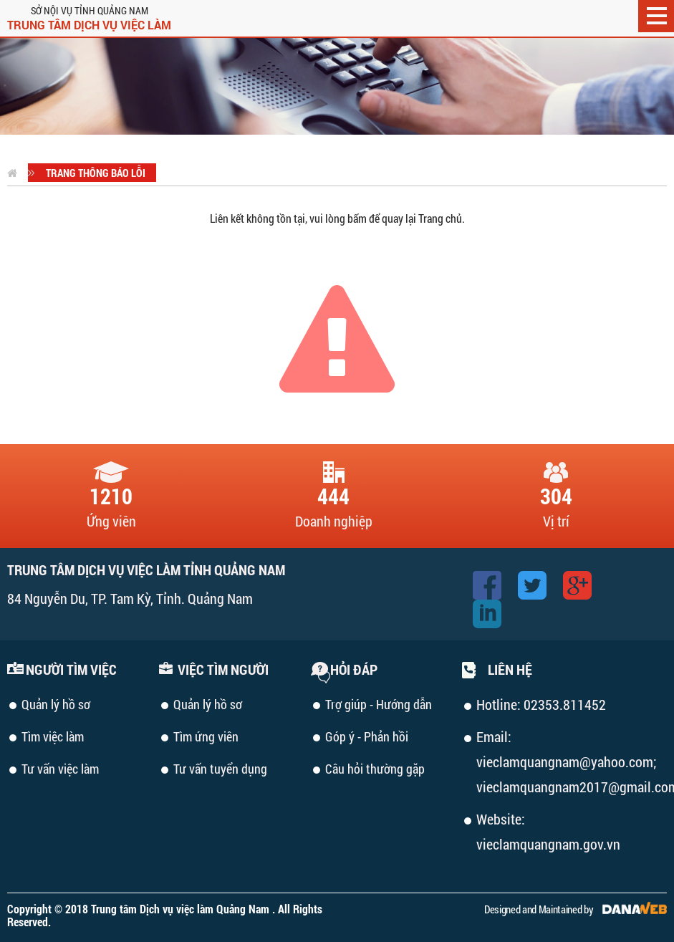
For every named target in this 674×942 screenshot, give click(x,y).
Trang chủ (440, 218)
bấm (357, 218)
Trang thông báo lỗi (95, 172)
